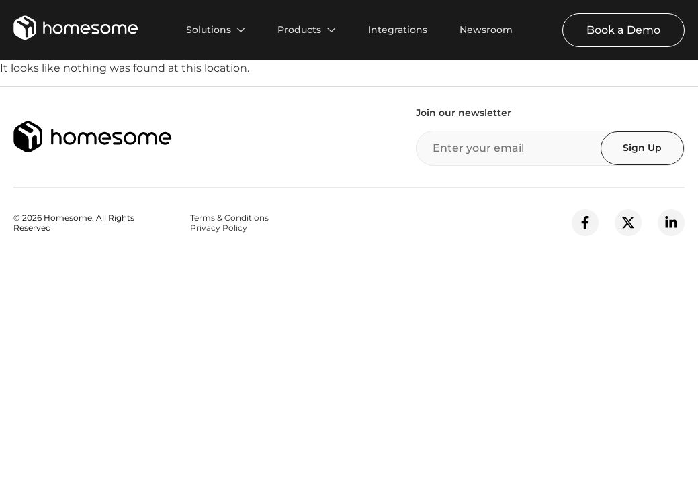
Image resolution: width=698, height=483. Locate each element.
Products (299, 29)
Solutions (208, 29)
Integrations (397, 29)
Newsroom (486, 29)
